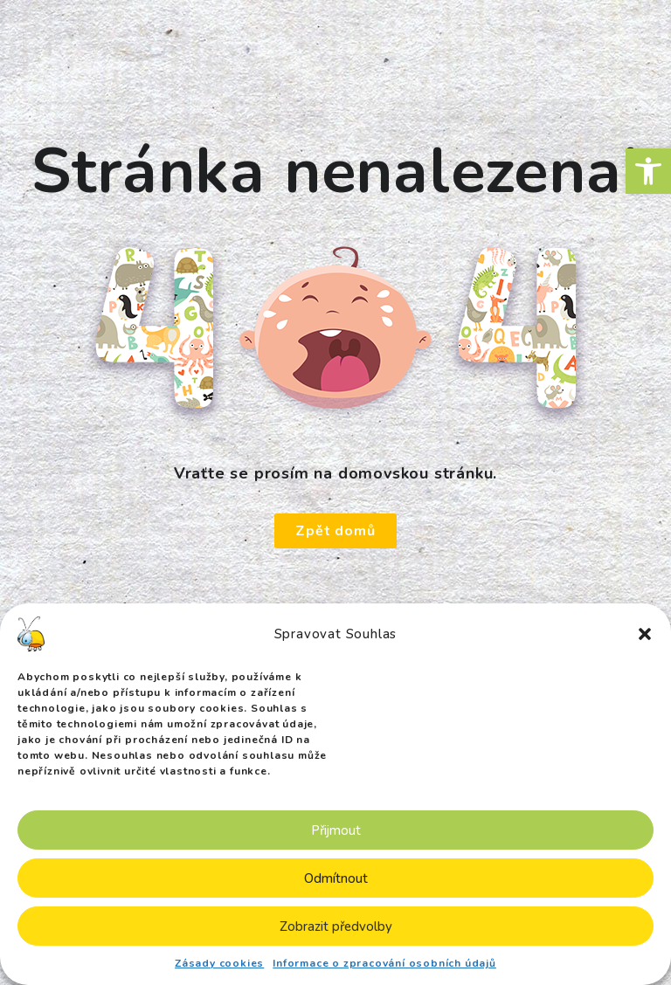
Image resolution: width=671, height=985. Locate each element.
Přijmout (336, 830)
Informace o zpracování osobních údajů (384, 963)
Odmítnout (336, 878)
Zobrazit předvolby (336, 926)
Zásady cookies (219, 963)
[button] (648, 171)
